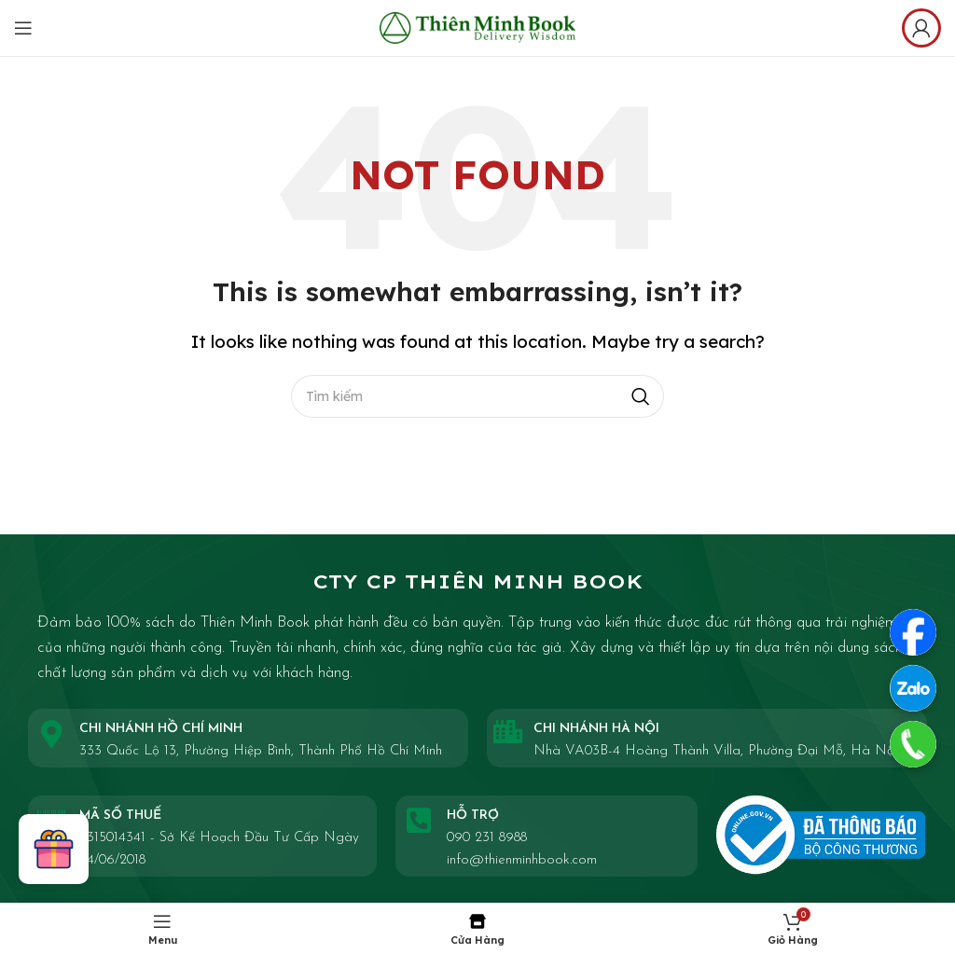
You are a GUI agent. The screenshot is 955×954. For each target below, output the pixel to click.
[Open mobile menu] (23, 28)
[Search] (477, 396)
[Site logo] (477, 25)
